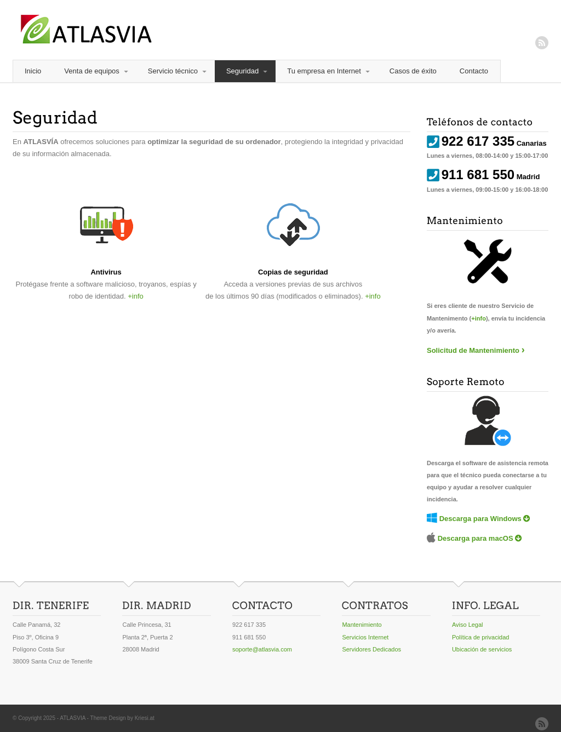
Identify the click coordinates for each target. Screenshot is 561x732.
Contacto (474, 71)
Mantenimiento (361, 624)
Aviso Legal (467, 624)
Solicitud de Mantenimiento (473, 350)
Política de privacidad (481, 637)
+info (136, 296)
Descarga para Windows (480, 518)
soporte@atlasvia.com (262, 649)
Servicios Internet (365, 637)
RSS (541, 42)
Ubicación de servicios (482, 649)
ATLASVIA (72, 718)
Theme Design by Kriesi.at (122, 718)
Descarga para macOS (475, 538)
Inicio (33, 71)
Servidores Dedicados (371, 649)
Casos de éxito (413, 71)
